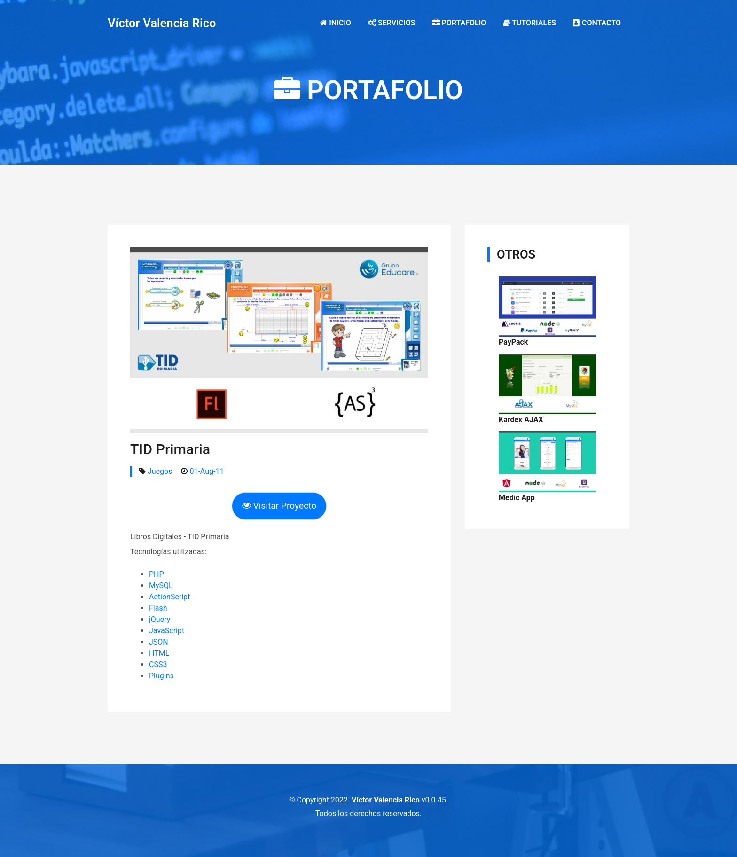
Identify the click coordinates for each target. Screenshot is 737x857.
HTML (159, 653)
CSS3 (158, 664)
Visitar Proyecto (279, 505)
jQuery (159, 619)
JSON (158, 641)
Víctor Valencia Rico (162, 23)
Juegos (160, 471)
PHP (156, 574)
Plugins (161, 675)
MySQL (161, 585)
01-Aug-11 (206, 471)
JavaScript (166, 630)
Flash (158, 608)
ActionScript (169, 596)
